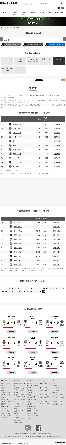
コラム (54, 383)
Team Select (59, 13)
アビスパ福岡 (4, 417)
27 (22, 291)
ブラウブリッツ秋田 (19, 389)
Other (53, 381)
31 (34, 291)
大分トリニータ (18, 422)
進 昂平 (16, 166)
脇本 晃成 (18, 231)
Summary (42, 381)
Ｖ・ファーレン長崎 (19, 419)
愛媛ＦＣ (16, 413)
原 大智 (16, 141)
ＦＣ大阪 (29, 403)
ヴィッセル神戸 (5, 412)
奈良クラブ (29, 405)
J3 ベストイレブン (44, 403)
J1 (11, 45)
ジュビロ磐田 (17, 406)
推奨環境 (22, 433)
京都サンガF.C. (4, 406)
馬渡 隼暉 (18, 244)
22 (6, 291)
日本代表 (54, 385)
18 (56, 288)
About (50, 13)
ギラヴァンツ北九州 (32, 412)
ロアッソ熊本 (17, 420)
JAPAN (32, 13)
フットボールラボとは (58, 387)
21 (3, 291)
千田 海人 (18, 227)
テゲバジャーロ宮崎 (32, 413)
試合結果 (57, 124)
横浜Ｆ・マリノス (5, 396)
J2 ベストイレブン (44, 396)
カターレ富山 (17, 405)
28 (25, 291)
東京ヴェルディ (5, 390)
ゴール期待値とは (57, 405)
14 (44, 288)
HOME (5, 13)
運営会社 (41, 433)
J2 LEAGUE (17, 381)
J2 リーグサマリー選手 (45, 394)
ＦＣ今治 (16, 415)
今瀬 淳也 (17, 137)
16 (50, 288)
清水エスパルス (5, 403)
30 (31, 291)
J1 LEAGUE (4, 381)
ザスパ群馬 (29, 390)
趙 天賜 (17, 222)
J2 (33, 45)
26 (19, 291)
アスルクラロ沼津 (31, 399)
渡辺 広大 (17, 133)
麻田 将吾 (18, 239)
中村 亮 (16, 158)
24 (12, 291)
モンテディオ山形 (18, 390)
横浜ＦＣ (3, 397)
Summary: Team (14, 13)
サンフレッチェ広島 (6, 415)
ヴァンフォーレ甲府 (19, 403)
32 (37, 291)
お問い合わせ (47, 433)
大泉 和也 (17, 128)
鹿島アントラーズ (5, 383)
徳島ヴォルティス (18, 412)
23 (9, 291)
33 (41, 291)
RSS (63, 80)
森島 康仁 (18, 265)
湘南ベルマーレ (5, 399)
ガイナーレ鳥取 (31, 406)
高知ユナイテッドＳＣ (32, 410)
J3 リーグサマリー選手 (45, 401)
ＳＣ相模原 (29, 392)
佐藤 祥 (17, 260)
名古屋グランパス (5, 405)
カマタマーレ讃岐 (31, 408)
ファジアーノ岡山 (5, 413)
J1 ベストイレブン (44, 389)
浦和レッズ (4, 385)
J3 (55, 45)
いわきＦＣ (16, 392)
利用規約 (17, 433)
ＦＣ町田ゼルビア (5, 392)
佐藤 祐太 (17, 145)
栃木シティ (29, 389)
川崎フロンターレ (5, 394)
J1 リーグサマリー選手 (45, 387)
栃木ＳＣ (29, 387)
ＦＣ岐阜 (29, 401)
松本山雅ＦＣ (30, 394)
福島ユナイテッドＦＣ (32, 385)
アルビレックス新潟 (6, 401)
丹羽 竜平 (18, 235)
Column (41, 13)
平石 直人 (18, 256)
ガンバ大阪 (4, 408)
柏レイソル (4, 387)
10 (31, 288)
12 (37, 288)
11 (34, 288)
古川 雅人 (18, 252)
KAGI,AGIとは (56, 392)
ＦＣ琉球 (29, 419)
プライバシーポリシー (32, 433)
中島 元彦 (17, 154)
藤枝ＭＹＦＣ (17, 408)
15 (47, 288)
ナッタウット (18, 162)
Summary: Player (23, 13)
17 (53, 288)
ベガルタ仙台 (17, 387)
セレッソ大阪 (4, 410)
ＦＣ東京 (3, 389)
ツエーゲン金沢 (31, 397)
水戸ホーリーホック (19, 394)
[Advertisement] (33, 191)
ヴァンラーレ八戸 (31, 383)
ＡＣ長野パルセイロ (32, 396)
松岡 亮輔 (18, 248)
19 (59, 288)
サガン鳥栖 (16, 417)
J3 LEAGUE (30, 381)
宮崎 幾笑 (17, 150)
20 (63, 288)
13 (41, 288)
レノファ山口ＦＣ (18, 410)
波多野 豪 (17, 124)
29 (28, 291)
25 (15, 291)
